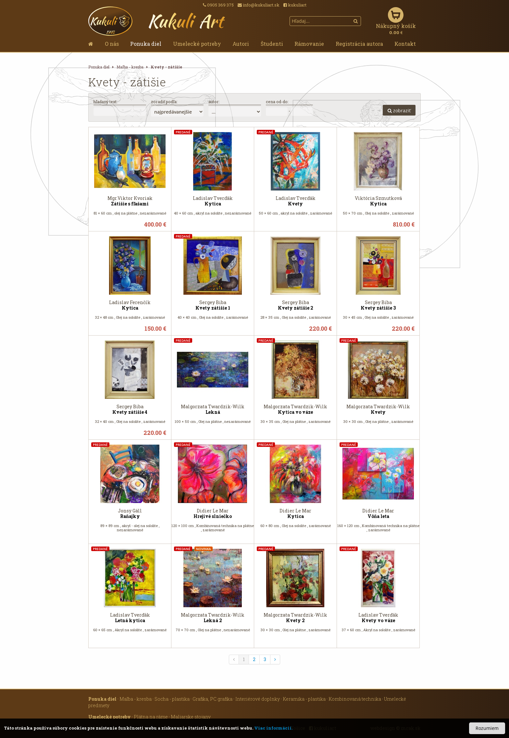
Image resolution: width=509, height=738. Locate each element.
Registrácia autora (359, 43)
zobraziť (399, 110)
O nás (112, 43)
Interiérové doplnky (257, 699)
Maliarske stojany (191, 717)
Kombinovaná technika (355, 699)
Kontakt (405, 43)
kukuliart (294, 5)
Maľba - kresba (130, 67)
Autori (240, 43)
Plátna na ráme (151, 717)
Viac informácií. (273, 728)
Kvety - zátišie (166, 67)
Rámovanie (309, 43)
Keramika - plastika (304, 699)
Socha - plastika (172, 699)
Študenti (272, 43)
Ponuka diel (145, 43)
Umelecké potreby (197, 43)
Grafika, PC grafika (212, 699)
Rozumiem (487, 728)
